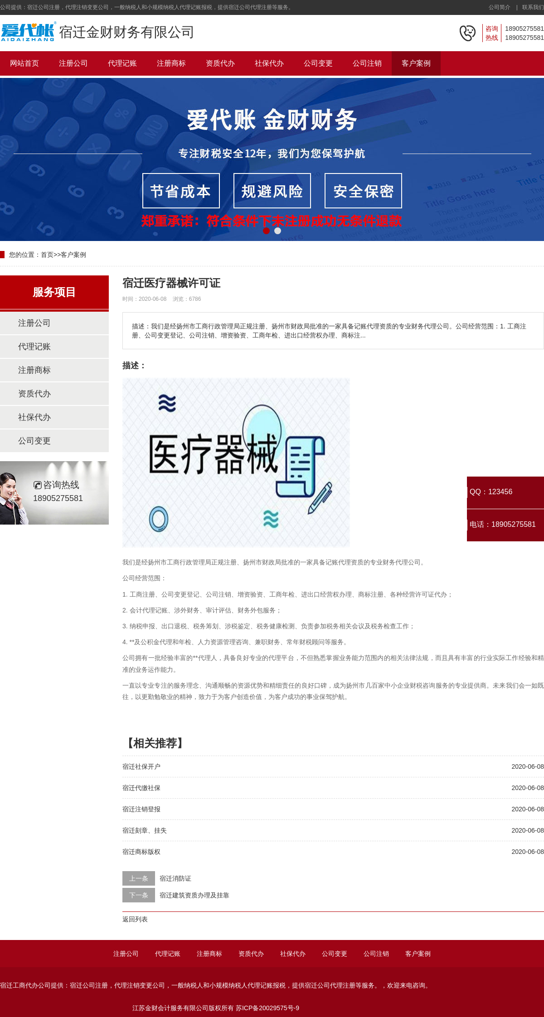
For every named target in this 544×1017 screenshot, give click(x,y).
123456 (500, 492)
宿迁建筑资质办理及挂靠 (194, 895)
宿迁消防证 (175, 878)
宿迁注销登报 (141, 809)
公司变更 (318, 63)
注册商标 (171, 63)
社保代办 (269, 63)
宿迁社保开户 (141, 766)
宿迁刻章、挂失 (144, 830)
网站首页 (24, 63)
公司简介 (499, 7)
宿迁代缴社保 (141, 787)
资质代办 (220, 63)
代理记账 (122, 63)
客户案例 (416, 63)
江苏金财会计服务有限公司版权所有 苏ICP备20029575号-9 (215, 1008)
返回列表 (135, 919)
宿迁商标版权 (141, 851)
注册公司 (73, 63)
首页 (47, 254)
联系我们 (533, 7)
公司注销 (367, 63)
